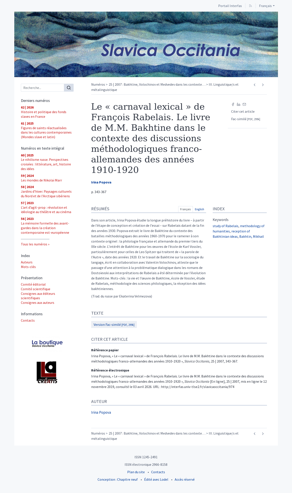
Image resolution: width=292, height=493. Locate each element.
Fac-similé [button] (245, 119)
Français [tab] (185, 209)
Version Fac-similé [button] (114, 324)
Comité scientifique (35, 289)
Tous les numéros (34, 244)
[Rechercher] (69, 88)
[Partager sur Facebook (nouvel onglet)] (233, 104)
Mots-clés (28, 267)
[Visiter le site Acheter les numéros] (47, 344)
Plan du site (136, 472)
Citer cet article (243, 111)
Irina (101, 182)
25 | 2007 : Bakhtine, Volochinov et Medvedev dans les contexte (157, 84)
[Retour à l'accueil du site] (146, 44)
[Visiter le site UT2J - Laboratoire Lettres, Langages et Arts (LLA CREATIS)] (47, 372)
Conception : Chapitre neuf (118, 479)
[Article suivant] (263, 85)
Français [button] (265, 6)
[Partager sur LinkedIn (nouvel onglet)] (238, 104)
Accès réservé (185, 479)
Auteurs (27, 262)
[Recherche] (42, 88)
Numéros (98, 84)
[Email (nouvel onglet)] (244, 104)
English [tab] (199, 209)
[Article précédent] (255, 85)
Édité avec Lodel (156, 479)
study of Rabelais (225, 226)
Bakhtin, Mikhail (251, 236)
